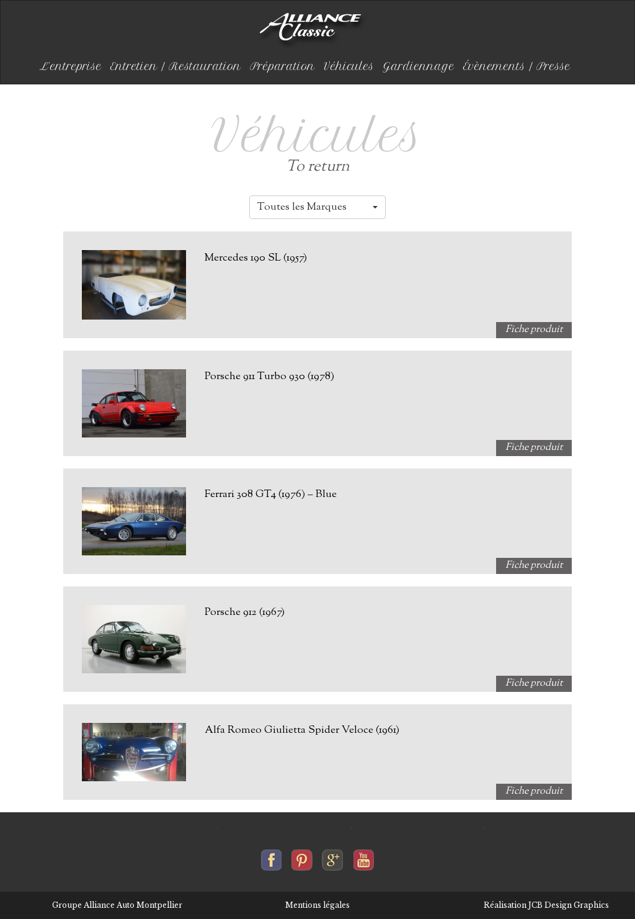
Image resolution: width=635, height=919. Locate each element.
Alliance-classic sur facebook (271, 857)
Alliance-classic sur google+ (333, 857)
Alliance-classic (313, 31)
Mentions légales (317, 905)
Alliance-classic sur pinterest (302, 857)
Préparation (282, 66)
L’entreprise (71, 66)
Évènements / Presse (517, 66)
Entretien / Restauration (175, 66)
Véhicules (349, 66)
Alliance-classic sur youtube (364, 857)
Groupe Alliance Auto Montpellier (117, 905)
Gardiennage (419, 66)
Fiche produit (533, 330)
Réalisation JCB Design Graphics (546, 905)
